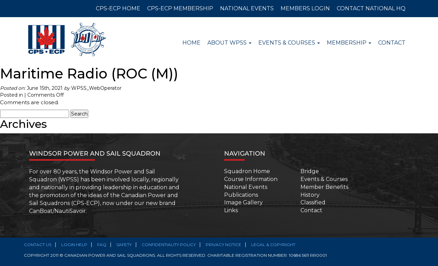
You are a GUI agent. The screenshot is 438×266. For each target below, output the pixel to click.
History (310, 195)
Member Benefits (324, 187)
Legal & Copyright (273, 244)
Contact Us (37, 244)
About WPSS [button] (229, 42)
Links (231, 210)
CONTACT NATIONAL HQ (371, 8)
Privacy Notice (223, 244)
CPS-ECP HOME (118, 8)
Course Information (251, 179)
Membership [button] (349, 42)
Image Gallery (243, 202)
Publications (241, 195)
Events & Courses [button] (289, 42)
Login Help (74, 244)
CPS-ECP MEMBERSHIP (180, 8)
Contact (391, 42)
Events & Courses (324, 179)
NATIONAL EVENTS (247, 8)
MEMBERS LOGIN (305, 8)
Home (191, 42)
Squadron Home (247, 171)
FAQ (101, 244)
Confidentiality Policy (169, 244)
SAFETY (124, 244)
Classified (312, 202)
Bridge (309, 171)
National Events (245, 187)
